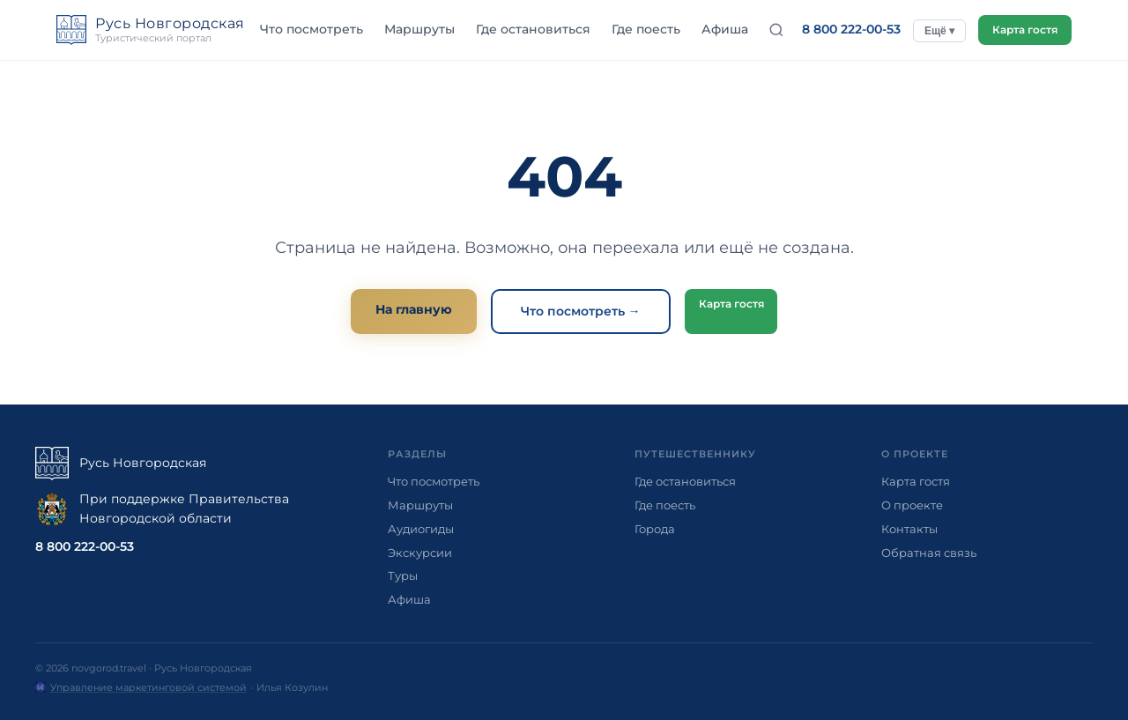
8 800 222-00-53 (843, 29)
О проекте (912, 505)
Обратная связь (928, 553)
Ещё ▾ (931, 31)
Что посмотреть (307, 29)
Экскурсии (420, 553)
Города (654, 529)
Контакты (909, 529)
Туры (403, 575)
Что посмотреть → (576, 311)
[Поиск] (768, 30)
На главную (409, 309)
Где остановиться (528, 29)
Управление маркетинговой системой (148, 687)
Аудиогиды (421, 529)
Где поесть (641, 29)
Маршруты (415, 29)
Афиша (720, 29)
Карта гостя (1021, 29)
